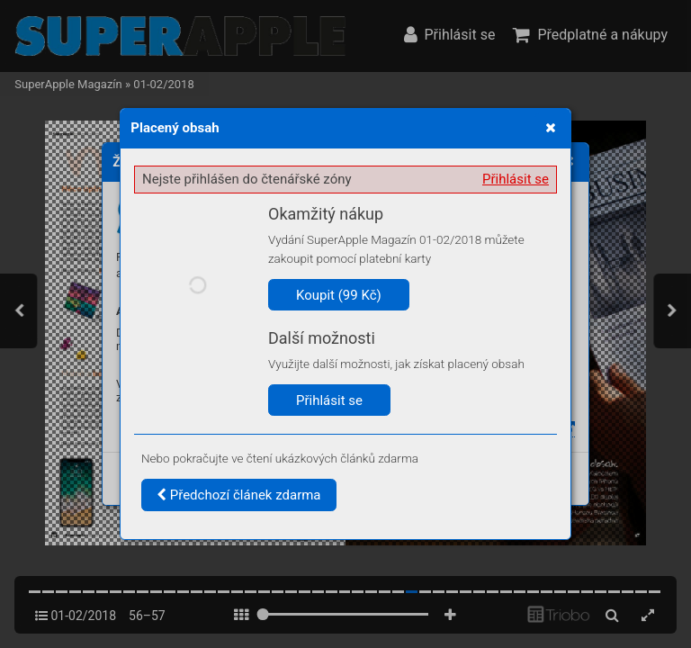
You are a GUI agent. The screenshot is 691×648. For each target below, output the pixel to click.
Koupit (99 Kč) (338, 295)
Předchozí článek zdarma (239, 495)
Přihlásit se (515, 179)
